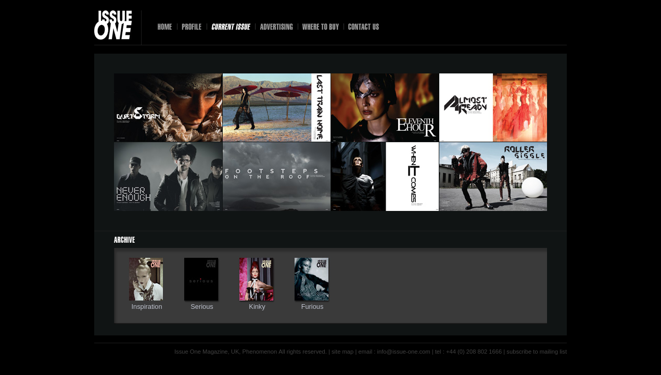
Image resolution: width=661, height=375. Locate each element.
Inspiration (146, 306)
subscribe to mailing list (536, 351)
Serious (201, 306)
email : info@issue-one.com (394, 351)
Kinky (257, 306)
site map (342, 351)
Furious (312, 306)
